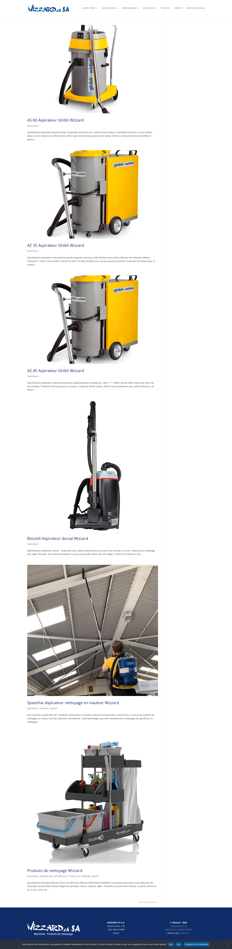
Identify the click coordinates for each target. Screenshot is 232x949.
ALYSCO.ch (184, 933)
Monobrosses (129, 8)
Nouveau (44, 708)
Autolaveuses (109, 8)
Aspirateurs (89, 8)
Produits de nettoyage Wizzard (54, 870)
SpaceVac (166, 8)
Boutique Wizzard (196, 8)
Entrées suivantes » (148, 902)
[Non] (228, 944)
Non (179, 944)
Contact (178, 8)
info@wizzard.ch (178, 926)
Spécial (53, 708)
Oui (171, 944)
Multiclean (148, 8)
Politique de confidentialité (178, 929)
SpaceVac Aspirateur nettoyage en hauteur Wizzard (73, 702)
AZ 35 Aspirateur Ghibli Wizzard (55, 245)
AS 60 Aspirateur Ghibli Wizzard (55, 120)
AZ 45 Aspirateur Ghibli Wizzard (55, 370)
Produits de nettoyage (80, 876)
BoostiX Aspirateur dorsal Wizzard (57, 538)
